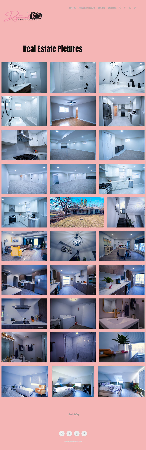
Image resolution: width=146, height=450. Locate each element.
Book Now (101, 7)
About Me (72, 7)
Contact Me (112, 7)
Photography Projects (87, 7)
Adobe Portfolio (77, 441)
